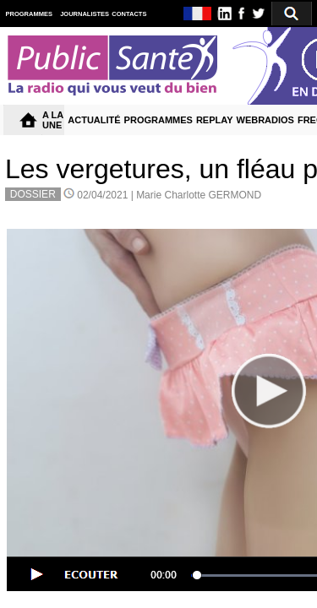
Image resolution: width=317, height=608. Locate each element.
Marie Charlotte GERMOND (198, 195)
